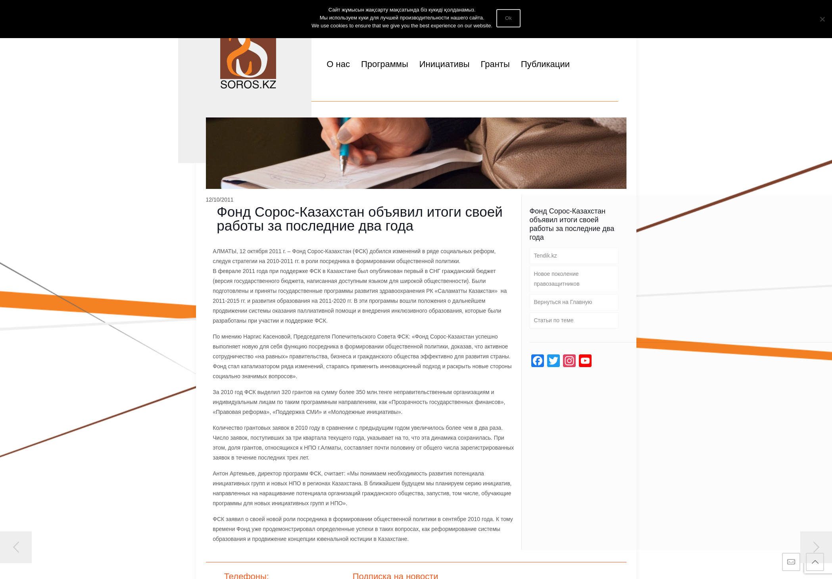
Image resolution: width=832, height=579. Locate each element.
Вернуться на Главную (563, 302)
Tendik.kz (545, 255)
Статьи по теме (554, 320)
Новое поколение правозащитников (557, 279)
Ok (508, 18)
